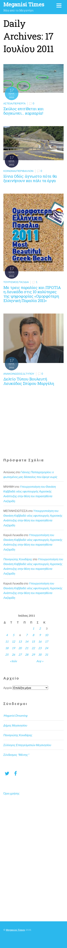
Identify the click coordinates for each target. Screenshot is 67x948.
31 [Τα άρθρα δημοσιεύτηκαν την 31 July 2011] (46, 654)
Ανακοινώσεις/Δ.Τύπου (18, 373)
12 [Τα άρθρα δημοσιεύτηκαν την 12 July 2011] (13, 641)
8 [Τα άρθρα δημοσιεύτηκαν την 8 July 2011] (33, 635)
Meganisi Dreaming (15, 715)
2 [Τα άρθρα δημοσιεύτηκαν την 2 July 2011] (40, 628)
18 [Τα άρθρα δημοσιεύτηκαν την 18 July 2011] (6, 648)
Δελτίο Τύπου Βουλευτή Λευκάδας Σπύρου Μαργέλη (28, 381)
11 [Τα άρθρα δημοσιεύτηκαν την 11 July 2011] (6, 641)
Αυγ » (40, 661)
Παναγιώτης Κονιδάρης (17, 559)
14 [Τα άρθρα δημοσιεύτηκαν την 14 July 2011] (26, 641)
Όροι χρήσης (11, 793)
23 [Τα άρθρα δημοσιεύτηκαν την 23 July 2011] (39, 648)
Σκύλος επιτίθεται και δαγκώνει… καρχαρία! (23, 111)
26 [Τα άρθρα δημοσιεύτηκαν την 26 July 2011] (13, 654)
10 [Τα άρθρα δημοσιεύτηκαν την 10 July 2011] (46, 635)
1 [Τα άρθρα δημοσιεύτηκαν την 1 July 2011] (33, 628)
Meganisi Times (15, 929)
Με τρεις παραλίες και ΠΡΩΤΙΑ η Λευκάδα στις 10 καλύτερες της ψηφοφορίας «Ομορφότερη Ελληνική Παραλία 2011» (32, 294)
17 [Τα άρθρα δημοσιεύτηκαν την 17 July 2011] (46, 641)
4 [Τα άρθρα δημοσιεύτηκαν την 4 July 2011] (7, 635)
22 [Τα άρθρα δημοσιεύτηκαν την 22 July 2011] (33, 648)
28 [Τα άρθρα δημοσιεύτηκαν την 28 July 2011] (26, 654)
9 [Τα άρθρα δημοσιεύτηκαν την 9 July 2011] (40, 635)
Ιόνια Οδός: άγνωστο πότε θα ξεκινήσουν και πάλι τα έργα (30, 178)
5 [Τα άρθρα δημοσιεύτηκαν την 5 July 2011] (13, 635)
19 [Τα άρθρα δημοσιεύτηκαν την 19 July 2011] (13, 648)
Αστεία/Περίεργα (14, 103)
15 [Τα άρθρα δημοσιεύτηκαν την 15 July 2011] (33, 641)
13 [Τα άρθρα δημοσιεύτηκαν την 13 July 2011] (20, 641)
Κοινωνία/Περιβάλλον (18, 170)
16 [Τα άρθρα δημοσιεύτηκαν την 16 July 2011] (39, 641)
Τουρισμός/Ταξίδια (16, 281)
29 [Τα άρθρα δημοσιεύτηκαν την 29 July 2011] (33, 654)
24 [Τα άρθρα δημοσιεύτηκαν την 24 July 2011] (46, 648)
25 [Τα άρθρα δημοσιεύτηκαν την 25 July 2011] (6, 654)
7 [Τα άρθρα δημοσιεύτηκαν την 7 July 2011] (27, 635)
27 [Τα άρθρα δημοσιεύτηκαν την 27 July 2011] (20, 654)
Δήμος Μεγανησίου (15, 725)
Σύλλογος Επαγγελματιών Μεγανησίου (27, 745)
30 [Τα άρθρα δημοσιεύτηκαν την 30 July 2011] (39, 654)
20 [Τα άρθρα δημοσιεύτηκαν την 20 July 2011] (20, 648)
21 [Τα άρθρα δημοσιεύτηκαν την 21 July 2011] (26, 648)
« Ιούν (13, 661)
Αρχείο (7, 687)
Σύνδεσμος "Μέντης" (16, 754)
